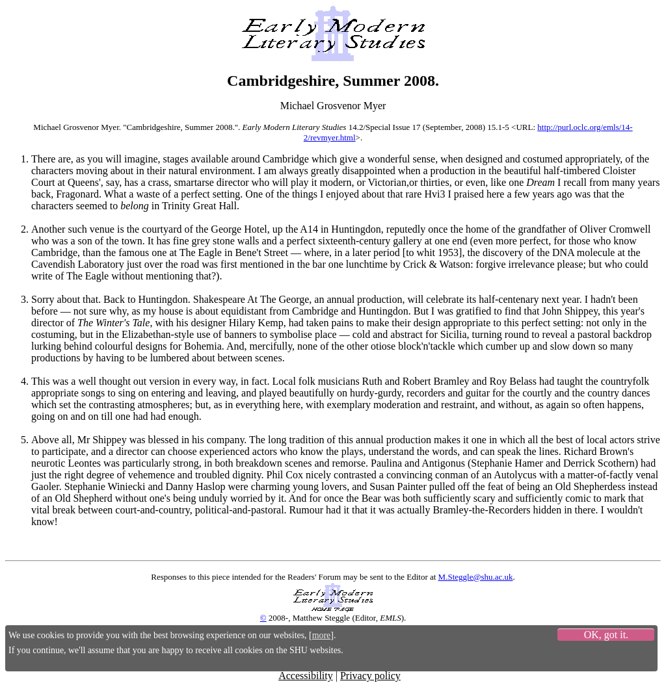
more (321, 635)
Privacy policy (370, 675)
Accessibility (305, 675)
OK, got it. (606, 634)
